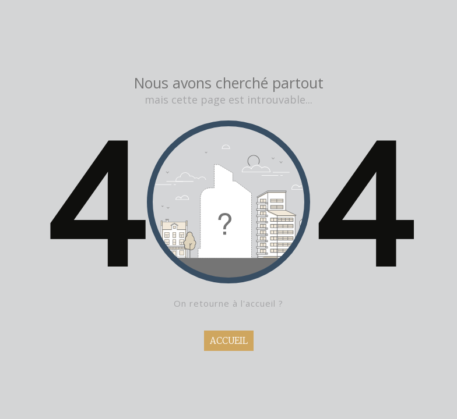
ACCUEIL (229, 340)
